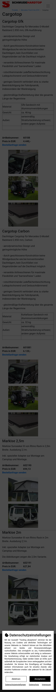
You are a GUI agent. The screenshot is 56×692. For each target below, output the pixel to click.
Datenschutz (34, 685)
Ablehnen (16, 679)
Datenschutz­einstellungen (15, 685)
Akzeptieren (40, 679)
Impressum (46, 685)
